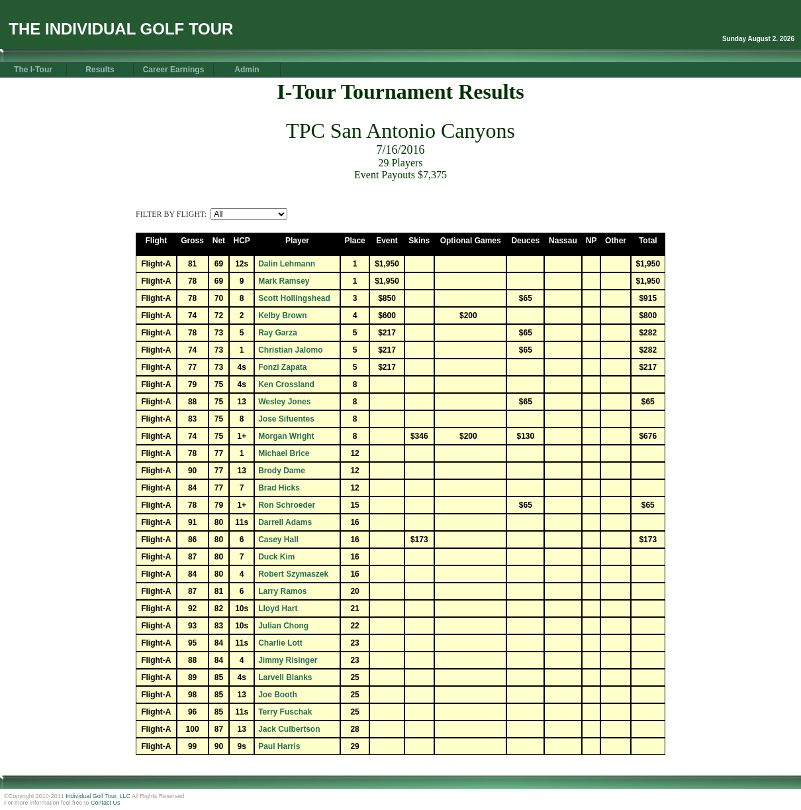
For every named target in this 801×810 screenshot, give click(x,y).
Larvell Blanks (285, 677)
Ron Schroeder (286, 505)
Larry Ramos (282, 591)
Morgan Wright (286, 436)
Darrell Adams (285, 522)
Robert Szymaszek (293, 574)
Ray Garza (277, 332)
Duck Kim (276, 556)
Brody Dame (281, 470)
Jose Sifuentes (286, 419)
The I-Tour (33, 69)
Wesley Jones (284, 401)
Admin (246, 69)
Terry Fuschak (285, 712)
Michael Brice (283, 453)
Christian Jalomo (290, 350)
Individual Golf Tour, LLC (98, 796)
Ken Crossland (286, 384)
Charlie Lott (280, 643)
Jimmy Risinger (287, 660)
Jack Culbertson (289, 729)
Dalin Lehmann (286, 263)
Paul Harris (279, 746)
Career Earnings (174, 69)
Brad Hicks (279, 487)
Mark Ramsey (283, 281)
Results (99, 69)
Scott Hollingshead (294, 298)
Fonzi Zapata (282, 367)
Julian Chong (283, 625)
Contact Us (105, 802)
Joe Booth (277, 694)
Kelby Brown (282, 315)
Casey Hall (278, 539)
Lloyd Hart (277, 608)
